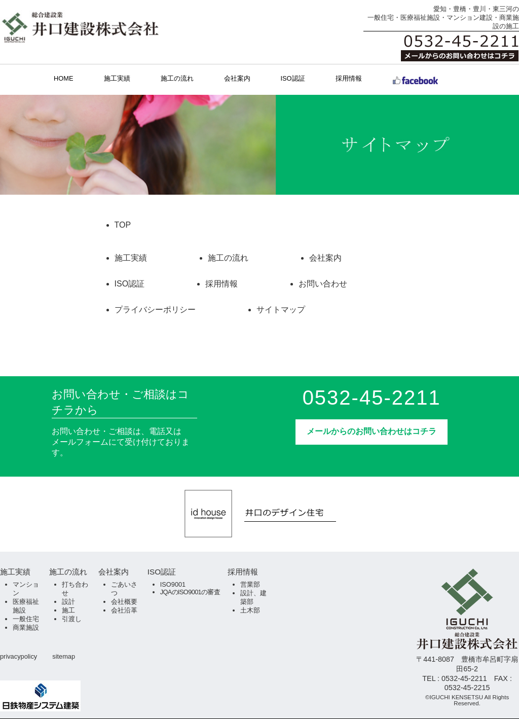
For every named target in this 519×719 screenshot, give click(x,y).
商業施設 (26, 627)
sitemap (63, 656)
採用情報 (349, 78)
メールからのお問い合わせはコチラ (371, 431)
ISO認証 (293, 78)
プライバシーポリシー (155, 309)
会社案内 (237, 78)
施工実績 (117, 78)
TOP (123, 225)
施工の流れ (177, 78)
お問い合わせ (323, 283)
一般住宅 (26, 619)
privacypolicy (18, 656)
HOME (63, 78)
